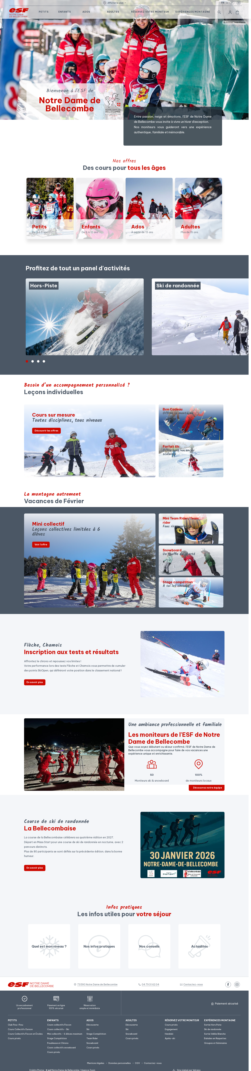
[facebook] (232, 3)
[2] (144, 100)
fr (222, 2)
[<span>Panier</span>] (237, 12)
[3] (44, 361)
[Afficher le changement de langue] (226, 3)
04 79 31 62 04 (150, 984)
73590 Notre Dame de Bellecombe (97, 984)
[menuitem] (26, 1020)
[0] (133, 100)
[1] (138, 100)
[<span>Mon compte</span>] (230, 12)
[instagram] (239, 3)
